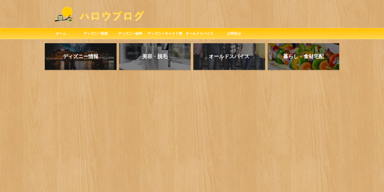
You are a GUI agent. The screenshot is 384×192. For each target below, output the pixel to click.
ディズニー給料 (130, 33)
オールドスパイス (199, 33)
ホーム (61, 33)
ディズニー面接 (95, 33)
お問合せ (234, 33)
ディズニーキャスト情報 (164, 35)
